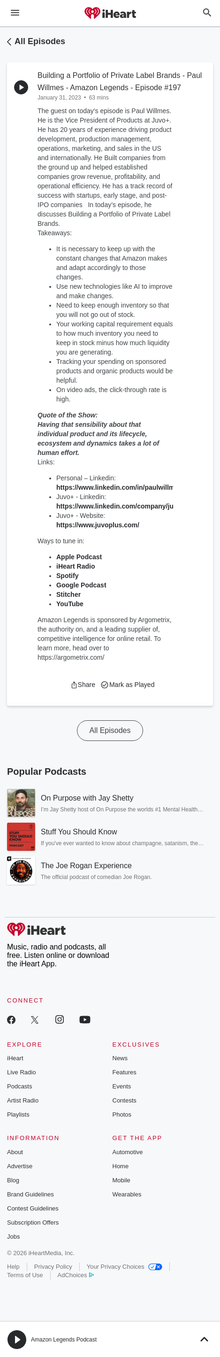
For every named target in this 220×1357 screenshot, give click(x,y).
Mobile (121, 1180)
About (15, 1152)
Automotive (128, 1152)
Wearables (127, 1194)
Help (13, 1266)
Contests (125, 1100)
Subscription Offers (33, 1222)
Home (121, 1166)
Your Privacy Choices (124, 1266)
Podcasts (19, 1086)
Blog (13, 1180)
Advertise (19, 1166)
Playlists (18, 1114)
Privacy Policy (53, 1266)
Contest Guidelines (33, 1208)
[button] (83, 684)
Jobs (13, 1236)
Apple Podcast (79, 557)
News (120, 1058)
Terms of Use (25, 1275)
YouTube (69, 604)
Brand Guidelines (30, 1194)
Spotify (67, 575)
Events (122, 1086)
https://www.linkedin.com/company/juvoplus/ (126, 506)
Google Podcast (81, 585)
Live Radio (21, 1072)
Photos (122, 1114)
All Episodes (40, 41)
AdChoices (76, 1275)
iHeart (15, 1058)
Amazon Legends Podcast (64, 1339)
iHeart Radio (75, 566)
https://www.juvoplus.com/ (97, 525)
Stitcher (68, 594)
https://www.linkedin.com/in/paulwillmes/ (120, 487)
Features (125, 1072)
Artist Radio (22, 1100)
